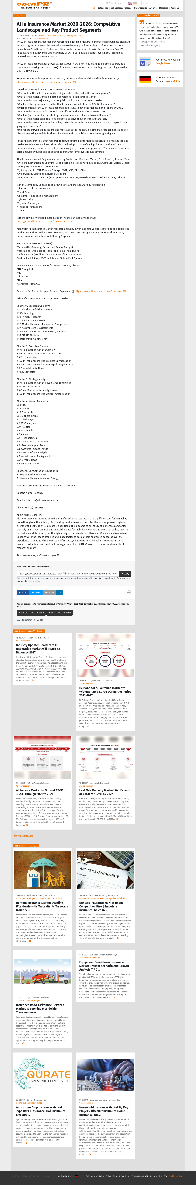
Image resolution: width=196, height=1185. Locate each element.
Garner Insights (86, 1103)
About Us (175, 8)
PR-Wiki (109, 3)
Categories (103, 8)
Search (172, 3)
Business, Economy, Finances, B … (42, 895)
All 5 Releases (23, 835)
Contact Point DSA (140, 1176)
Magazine (163, 8)
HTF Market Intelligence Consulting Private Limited (39, 898)
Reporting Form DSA (158, 1176)
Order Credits (140, 8)
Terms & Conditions (121, 1176)
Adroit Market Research (89, 958)
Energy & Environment (37, 1100)
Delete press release (31, 612)
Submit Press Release (121, 8)
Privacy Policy (105, 1176)
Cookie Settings (176, 1176)
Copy (125, 573)
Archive (153, 8)
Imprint (118, 3)
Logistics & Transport (99, 783)
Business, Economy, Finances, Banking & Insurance (61, 35)
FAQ (87, 1176)
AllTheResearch (41, 38)
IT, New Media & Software (38, 638)
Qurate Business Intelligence (29, 1000)
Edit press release (59, 612)
